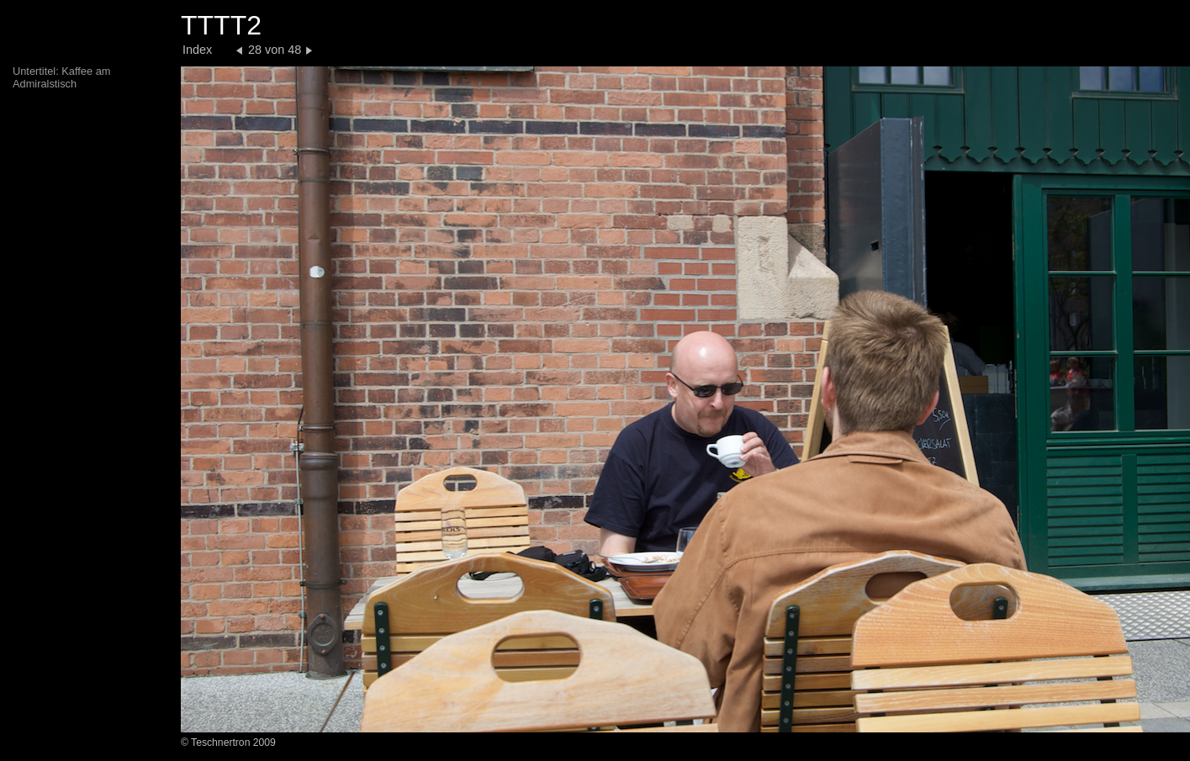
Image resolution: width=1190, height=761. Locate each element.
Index (197, 49)
